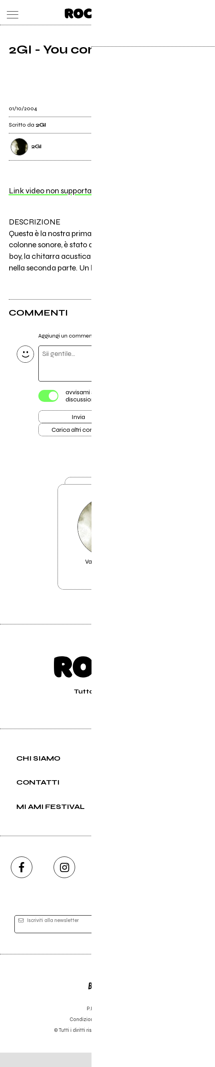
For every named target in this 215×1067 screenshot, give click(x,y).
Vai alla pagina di (107, 548)
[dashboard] (205, 12)
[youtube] (107, 881)
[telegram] (193, 881)
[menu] (10, 12)
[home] (90, 12)
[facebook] (21, 881)
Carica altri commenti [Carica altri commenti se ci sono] (86, 432)
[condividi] (199, 103)
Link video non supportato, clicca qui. (72, 191)
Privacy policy (129, 1034)
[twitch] (150, 881)
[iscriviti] (184, 938)
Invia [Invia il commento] (78, 418)
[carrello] (173, 12)
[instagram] (64, 881)
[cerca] (189, 12)
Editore (107, 996)
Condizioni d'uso (89, 1034)
